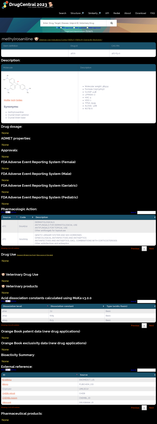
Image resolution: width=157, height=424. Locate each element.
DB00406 (6, 402)
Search (62, 13)
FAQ (152, 13)
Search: (143, 212)
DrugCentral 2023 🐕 (31, 4)
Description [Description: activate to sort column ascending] (42, 217)
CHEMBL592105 (9, 398)
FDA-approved (67, 28)
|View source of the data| (44, 255)
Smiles (19, 100)
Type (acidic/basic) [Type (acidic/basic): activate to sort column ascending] (117, 306)
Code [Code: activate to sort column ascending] (23, 217)
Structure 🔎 (77, 13)
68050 (5, 384)
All (59, 28)
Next (151, 248)
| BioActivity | (97, 40)
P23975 (89, 31)
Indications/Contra (59, 40)
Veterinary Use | (45, 40)
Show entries (8, 212)
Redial (116, 13)
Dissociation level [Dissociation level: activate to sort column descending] (12, 306)
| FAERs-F (71, 40)
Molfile (7, 100)
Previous (135, 248)
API (107, 13)
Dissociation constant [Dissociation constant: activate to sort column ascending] (62, 306)
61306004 (7, 380)
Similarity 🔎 (94, 13)
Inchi (13, 100)
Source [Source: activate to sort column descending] (7, 217)
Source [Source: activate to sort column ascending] (84, 375)
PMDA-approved (94, 28)
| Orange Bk (87, 40)
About (127, 13)
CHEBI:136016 (8, 393)
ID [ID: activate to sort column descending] (4, 375)
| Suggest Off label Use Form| (26, 255)
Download (140, 13)
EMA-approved (80, 28)
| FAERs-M (79, 40)
